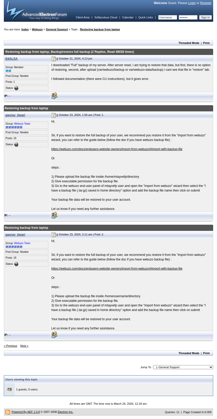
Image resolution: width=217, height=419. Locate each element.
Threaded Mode (189, 42)
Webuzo (37, 29)
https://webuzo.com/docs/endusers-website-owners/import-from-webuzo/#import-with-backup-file (116, 149)
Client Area (82, 17)
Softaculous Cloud (105, 17)
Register (206, 3)
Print (206, 42)
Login (192, 3)
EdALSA (11, 59)
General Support (57, 29)
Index (25, 29)
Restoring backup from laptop (100, 29)
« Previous (10, 345)
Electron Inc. (65, 411)
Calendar (128, 17)
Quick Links (145, 17)
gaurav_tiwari (15, 115)
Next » (24, 345)
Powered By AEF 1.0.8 (26, 411)
